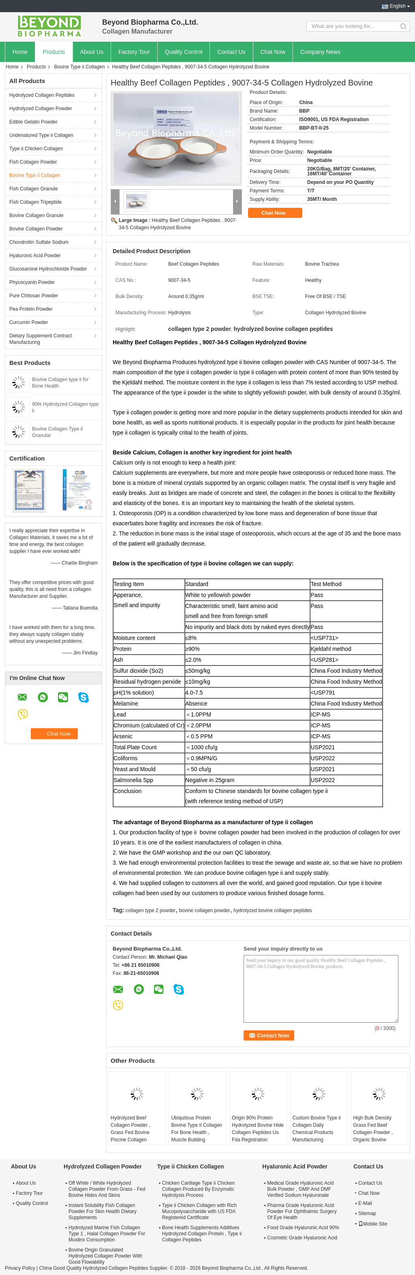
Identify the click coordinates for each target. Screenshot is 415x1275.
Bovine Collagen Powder (35, 229)
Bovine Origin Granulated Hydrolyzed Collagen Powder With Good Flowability (105, 1256)
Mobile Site (372, 1224)
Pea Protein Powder (31, 309)
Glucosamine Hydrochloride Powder (48, 269)
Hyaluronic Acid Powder (35, 255)
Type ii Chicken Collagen (36, 148)
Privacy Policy (20, 1268)
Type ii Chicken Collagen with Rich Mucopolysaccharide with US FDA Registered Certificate (199, 1211)
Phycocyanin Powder (32, 282)
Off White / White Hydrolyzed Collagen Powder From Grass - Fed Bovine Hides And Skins (106, 1189)
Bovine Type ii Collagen (79, 67)
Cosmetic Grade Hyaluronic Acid (302, 1238)
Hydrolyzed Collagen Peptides (42, 95)
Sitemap (367, 1213)
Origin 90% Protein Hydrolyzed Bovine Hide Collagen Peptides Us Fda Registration (258, 1129)
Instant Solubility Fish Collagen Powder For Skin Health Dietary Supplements (102, 1211)
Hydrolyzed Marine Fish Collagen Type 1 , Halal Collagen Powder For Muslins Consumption (106, 1234)
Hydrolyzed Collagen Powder (40, 108)
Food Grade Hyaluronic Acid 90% (303, 1227)
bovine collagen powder (204, 910)
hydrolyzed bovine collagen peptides (272, 910)
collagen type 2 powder (150, 910)
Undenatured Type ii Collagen (41, 135)
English (398, 6)
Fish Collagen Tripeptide (35, 202)
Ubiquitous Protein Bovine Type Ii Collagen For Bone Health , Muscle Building (196, 1129)
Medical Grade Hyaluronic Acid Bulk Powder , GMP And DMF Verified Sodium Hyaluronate (300, 1189)
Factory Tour (134, 52)
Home (20, 52)
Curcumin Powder (28, 322)
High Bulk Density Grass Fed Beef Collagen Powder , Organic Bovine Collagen (373, 1132)
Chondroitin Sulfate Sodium (38, 242)
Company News (320, 52)
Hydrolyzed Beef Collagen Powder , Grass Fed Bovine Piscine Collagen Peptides (130, 1132)
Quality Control (184, 52)
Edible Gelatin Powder (33, 122)
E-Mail (365, 1203)
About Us (92, 52)
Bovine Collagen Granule (36, 215)
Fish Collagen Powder (33, 162)
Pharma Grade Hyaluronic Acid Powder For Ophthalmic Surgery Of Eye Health (301, 1211)
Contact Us (231, 52)
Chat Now (273, 52)
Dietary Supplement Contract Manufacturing (40, 339)
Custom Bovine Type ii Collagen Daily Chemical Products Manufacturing (317, 1129)
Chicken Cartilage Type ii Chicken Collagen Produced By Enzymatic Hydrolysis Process (198, 1189)
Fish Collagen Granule (33, 189)
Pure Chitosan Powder (33, 295)
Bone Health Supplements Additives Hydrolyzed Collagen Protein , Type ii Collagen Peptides (202, 1234)
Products (54, 52)
